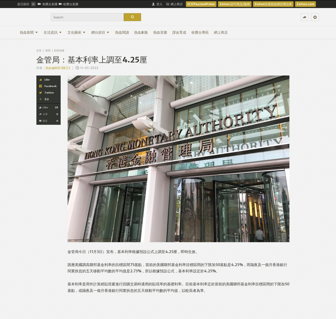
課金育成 (179, 32)
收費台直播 (68, 4)
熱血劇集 (141, 32)
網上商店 (221, 32)
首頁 (39, 50)
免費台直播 (47, 4)
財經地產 (59, 50)
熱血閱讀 (122, 32)
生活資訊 (53, 32)
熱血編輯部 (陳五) (57, 68)
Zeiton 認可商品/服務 (234, 4)
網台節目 (100, 32)
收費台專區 (200, 32)
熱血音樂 (160, 32)
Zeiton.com (305, 4)
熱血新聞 (29, 32)
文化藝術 (77, 32)
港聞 (47, 50)
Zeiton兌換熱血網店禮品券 (273, 4)
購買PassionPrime (201, 4)
